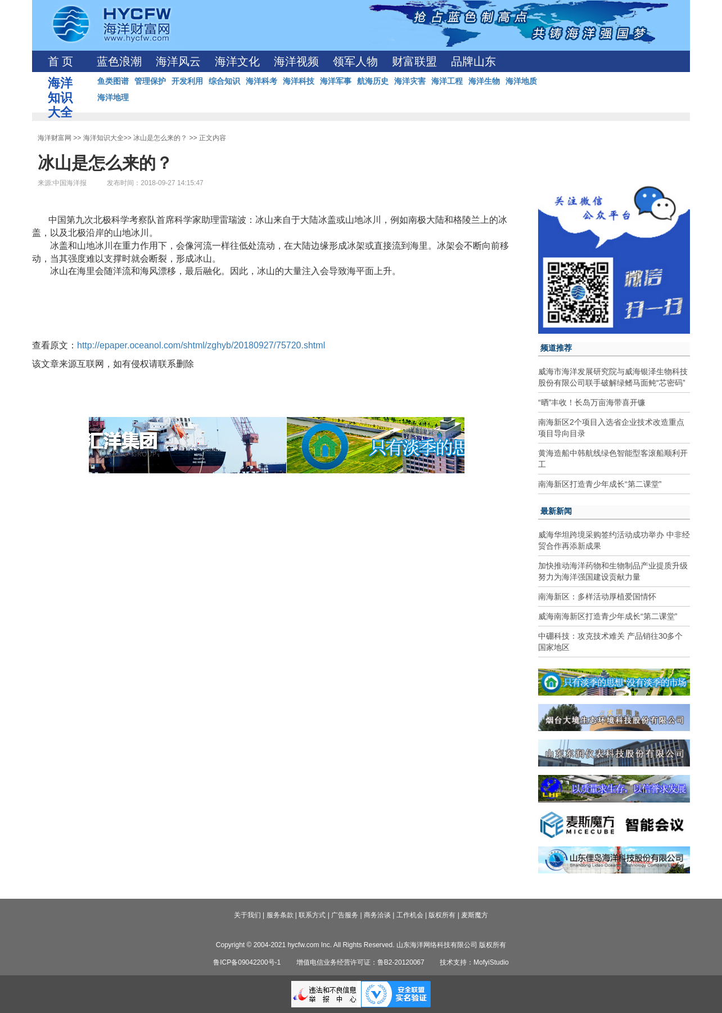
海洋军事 (335, 81)
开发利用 (187, 81)
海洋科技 (298, 81)
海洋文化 (237, 61)
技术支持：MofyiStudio (474, 962)
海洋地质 (521, 81)
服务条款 (280, 915)
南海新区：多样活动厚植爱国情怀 (597, 596)
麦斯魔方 (474, 915)
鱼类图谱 (113, 81)
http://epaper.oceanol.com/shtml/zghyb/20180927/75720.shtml (201, 345)
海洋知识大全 (103, 138)
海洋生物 (484, 81)
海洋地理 (113, 97)
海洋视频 (296, 61)
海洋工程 (447, 81)
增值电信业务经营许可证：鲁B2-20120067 (360, 962)
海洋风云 (178, 61)
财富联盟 (414, 61)
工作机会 (409, 915)
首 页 (60, 61)
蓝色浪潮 (119, 61)
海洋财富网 (54, 138)
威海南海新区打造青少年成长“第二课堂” (607, 616)
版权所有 (441, 915)
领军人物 (355, 61)
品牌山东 (473, 61)
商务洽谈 (377, 915)
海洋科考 (261, 81)
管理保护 (150, 81)
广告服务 (344, 915)
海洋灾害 (410, 81)
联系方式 (312, 915)
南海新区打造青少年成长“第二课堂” (599, 483)
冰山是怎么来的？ (160, 138)
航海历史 (373, 81)
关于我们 (247, 915)
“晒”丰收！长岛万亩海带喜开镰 (592, 402)
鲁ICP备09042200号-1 (247, 962)
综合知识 (224, 81)
